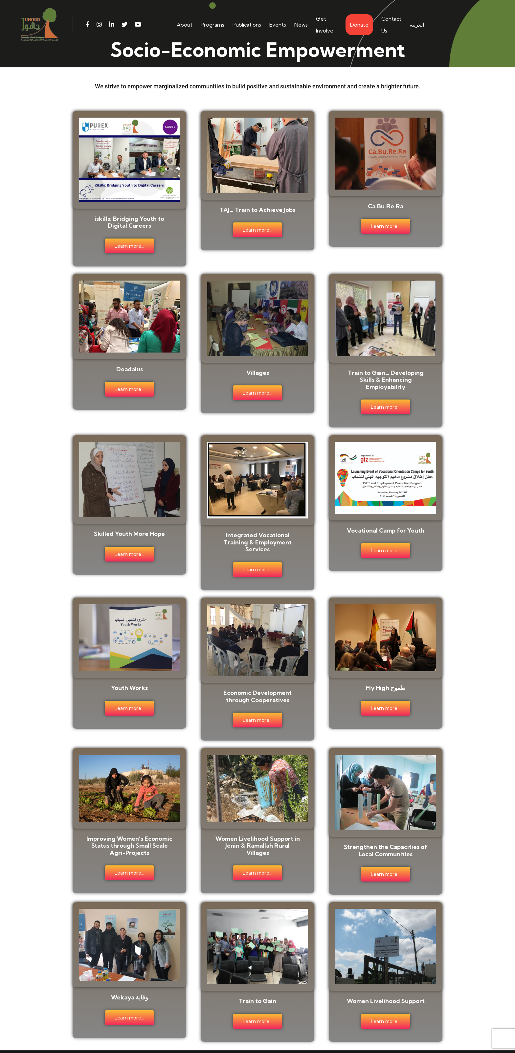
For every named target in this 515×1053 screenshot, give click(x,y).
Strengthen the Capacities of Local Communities (385, 839)
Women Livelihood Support (386, 987)
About (184, 24)
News (301, 24)
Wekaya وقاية (129, 984)
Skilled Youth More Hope (129, 528)
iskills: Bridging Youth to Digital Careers (129, 221)
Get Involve (324, 24)
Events (277, 24)
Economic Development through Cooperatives (257, 687)
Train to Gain (257, 987)
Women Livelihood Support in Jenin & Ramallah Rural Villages (257, 835)
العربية (417, 24)
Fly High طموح (385, 679)
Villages (257, 369)
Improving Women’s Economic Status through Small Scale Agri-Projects (129, 835)
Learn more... (129, 245)
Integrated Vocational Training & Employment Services (258, 536)
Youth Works (129, 679)
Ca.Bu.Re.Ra (385, 205)
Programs (212, 24)
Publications (247, 24)
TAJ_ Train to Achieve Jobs (257, 209)
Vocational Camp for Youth (385, 524)
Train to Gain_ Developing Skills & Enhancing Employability (386, 376)
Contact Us (391, 24)
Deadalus (129, 366)
